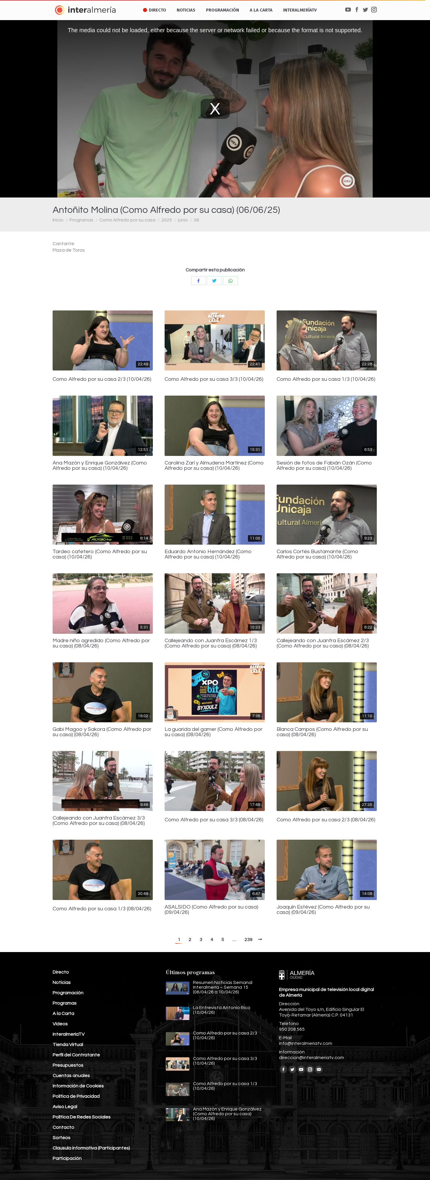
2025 (166, 220)
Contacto (63, 1127)
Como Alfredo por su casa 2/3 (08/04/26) (326, 820)
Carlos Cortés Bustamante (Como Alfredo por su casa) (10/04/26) (317, 554)
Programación (68, 992)
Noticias (62, 982)
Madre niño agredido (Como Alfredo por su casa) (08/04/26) (101, 643)
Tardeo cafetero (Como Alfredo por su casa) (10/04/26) (100, 554)
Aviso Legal (65, 1106)
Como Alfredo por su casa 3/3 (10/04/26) (214, 379)
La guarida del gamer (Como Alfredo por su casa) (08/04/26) (213, 732)
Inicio (58, 220)
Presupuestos (68, 1065)
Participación (67, 1158)
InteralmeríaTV (69, 1034)
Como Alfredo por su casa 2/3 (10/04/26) (102, 379)
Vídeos (60, 1024)
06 (196, 220)
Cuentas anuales (71, 1075)
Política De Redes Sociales (82, 1117)
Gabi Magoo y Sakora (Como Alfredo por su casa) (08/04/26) (102, 732)
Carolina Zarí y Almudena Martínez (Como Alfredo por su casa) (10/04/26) (214, 465)
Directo (61, 972)
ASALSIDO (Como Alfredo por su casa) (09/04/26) (211, 909)
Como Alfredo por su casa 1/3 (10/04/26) (326, 379)
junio (183, 220)
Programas (81, 220)
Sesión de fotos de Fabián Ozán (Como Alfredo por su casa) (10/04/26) (324, 465)
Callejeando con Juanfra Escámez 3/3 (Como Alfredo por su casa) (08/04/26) (99, 820)
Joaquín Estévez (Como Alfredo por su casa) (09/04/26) (323, 909)
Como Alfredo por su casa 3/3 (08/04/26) (214, 820)
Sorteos (61, 1137)
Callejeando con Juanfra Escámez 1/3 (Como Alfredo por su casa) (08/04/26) (211, 643)
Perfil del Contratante (76, 1055)
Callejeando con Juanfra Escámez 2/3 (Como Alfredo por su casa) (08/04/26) (323, 643)
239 (248, 939)
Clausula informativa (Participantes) (91, 1148)
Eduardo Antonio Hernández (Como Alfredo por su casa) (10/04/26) (208, 554)
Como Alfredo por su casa (127, 220)
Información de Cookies (78, 1086)
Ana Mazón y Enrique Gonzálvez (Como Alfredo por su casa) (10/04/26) (100, 465)
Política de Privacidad (76, 1096)
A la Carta (63, 1013)
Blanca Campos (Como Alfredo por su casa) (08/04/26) (322, 732)
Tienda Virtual (68, 1044)
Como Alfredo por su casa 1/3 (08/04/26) (102, 909)
